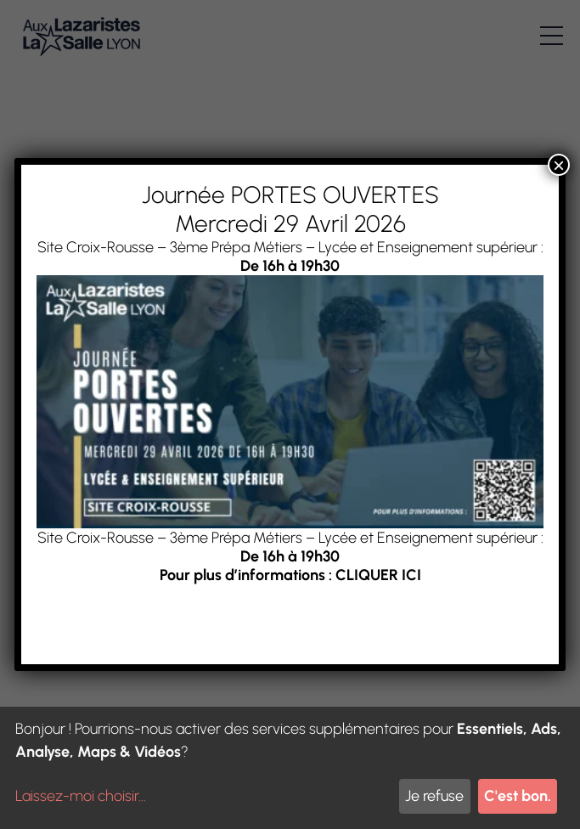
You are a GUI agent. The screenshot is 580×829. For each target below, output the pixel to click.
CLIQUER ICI (378, 575)
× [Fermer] (559, 165)
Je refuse (434, 796)
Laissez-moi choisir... (80, 796)
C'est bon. (517, 796)
